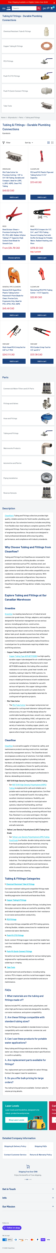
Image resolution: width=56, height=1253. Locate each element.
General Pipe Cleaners (12, 287)
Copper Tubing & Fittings (16, 900)
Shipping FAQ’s (41, 1146)
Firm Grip (6, 344)
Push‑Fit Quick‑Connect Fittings (19, 951)
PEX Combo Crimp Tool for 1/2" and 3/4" (40, 348)
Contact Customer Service (15, 1154)
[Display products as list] (52, 142)
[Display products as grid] (48, 142)
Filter (6, 142)
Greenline (7, 169)
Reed (4, 226)
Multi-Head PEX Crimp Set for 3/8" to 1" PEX (14, 348)
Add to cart (14, 197)
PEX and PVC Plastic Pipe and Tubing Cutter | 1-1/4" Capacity (41, 175)
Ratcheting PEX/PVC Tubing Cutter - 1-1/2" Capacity (41, 291)
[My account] (44, 8)
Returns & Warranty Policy (41, 1154)
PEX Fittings (11, 919)
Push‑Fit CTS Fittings (15, 935)
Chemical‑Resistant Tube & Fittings (20, 884)
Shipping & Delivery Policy (15, 1146)
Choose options (14, 258)
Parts (5, 377)
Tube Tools (11, 967)
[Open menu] (3, 8)
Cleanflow (34, 169)
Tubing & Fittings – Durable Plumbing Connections (22, 17)
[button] (51, 8)
